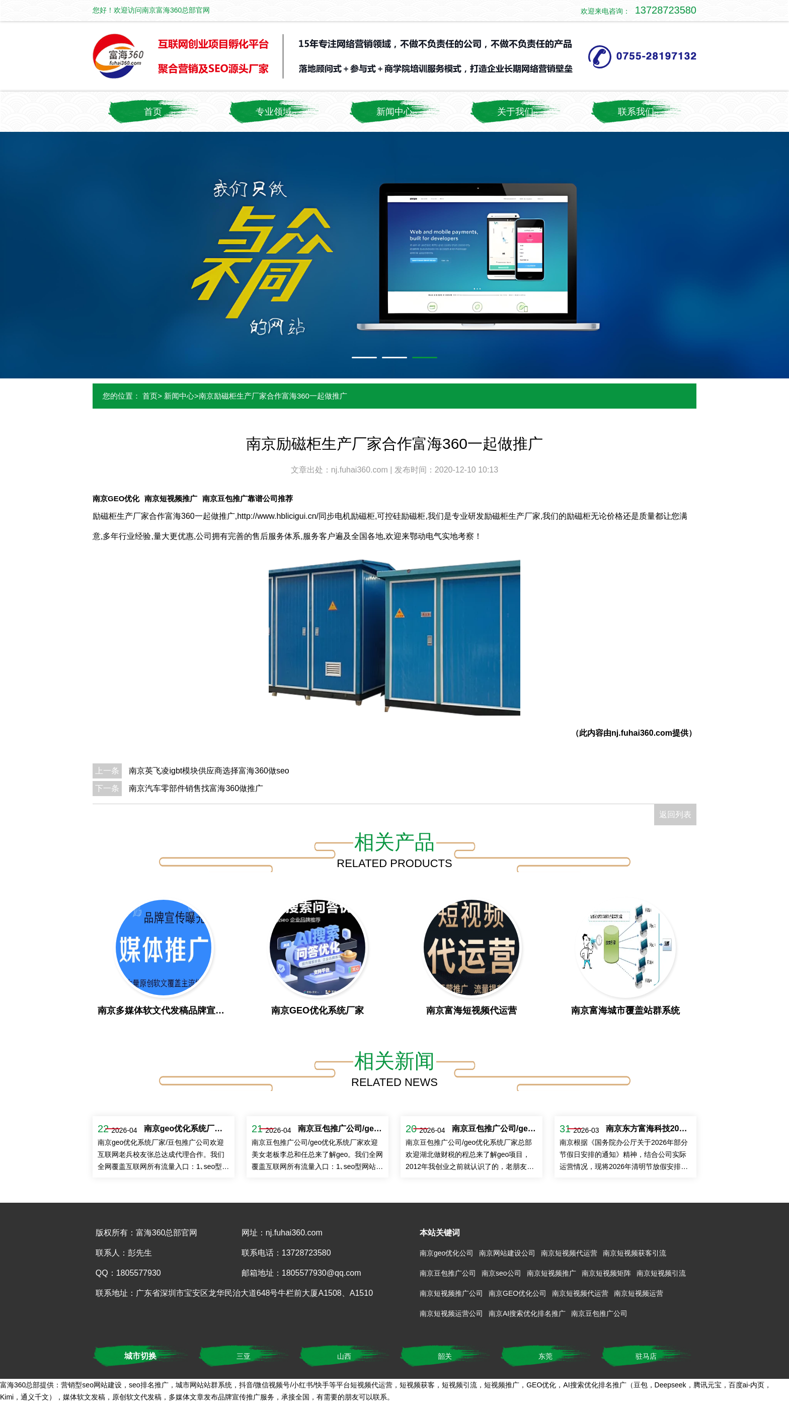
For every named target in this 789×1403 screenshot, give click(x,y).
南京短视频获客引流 (634, 1253)
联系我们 (636, 112)
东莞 (545, 1356)
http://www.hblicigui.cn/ (278, 516)
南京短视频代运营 (569, 1253)
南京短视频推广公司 (451, 1293)
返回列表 (675, 814)
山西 (344, 1356)
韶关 (445, 1356)
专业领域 (274, 112)
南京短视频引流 (661, 1273)
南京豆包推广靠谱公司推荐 (247, 498)
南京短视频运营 (638, 1293)
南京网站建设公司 (507, 1253)
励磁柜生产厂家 (121, 516)
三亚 (243, 1356)
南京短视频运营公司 (451, 1313)
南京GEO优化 (116, 498)
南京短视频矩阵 (606, 1273)
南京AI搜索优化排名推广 (527, 1313)
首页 (153, 112)
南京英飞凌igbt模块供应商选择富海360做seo (209, 770)
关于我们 (515, 112)
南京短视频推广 (170, 498)
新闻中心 (394, 112)
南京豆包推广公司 (448, 1273)
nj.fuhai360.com (360, 469)
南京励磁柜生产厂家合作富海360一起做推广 (273, 396)
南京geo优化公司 (447, 1253)
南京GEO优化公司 (517, 1293)
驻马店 (646, 1356)
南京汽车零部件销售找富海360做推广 (196, 788)
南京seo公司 (501, 1273)
